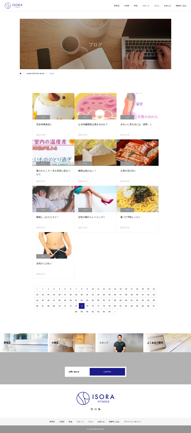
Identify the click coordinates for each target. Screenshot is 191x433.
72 (71, 306)
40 (137, 295)
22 (37, 295)
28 (71, 295)
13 (109, 289)
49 (65, 300)
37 (121, 295)
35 (109, 295)
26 (60, 295)
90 (87, 312)
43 (154, 295)
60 (126, 300)
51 (76, 300)
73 (76, 306)
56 (104, 300)
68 (48, 306)
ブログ (43, 117)
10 (93, 289)
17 (132, 289)
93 (104, 312)
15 (121, 289)
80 (115, 306)
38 (126, 295)
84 (137, 306)
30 (82, 295)
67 (43, 306)
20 (148, 289)
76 (93, 306)
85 (143, 306)
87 (154, 306)
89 (82, 312)
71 (65, 306)
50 (71, 300)
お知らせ (167, 6)
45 (43, 300)
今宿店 (126, 6)
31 (87, 295)
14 (115, 289)
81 (121, 306)
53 (87, 300)
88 (76, 312)
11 (98, 289)
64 (148, 300)
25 (54, 295)
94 (109, 312)
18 (137, 289)
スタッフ (145, 6)
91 (93, 312)
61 (132, 300)
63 (143, 300)
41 (143, 295)
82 (126, 306)
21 (154, 289)
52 (82, 300)
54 (93, 300)
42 (148, 295)
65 (154, 300)
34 (104, 295)
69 (54, 306)
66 (37, 306)
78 (104, 306)
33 (98, 295)
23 (43, 295)
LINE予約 (107, 372)
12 (104, 289)
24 (48, 295)
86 (148, 306)
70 (60, 306)
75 (87, 306)
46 (48, 300)
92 (98, 312)
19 (143, 289)
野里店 (116, 6)
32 (93, 295)
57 (109, 300)
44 (37, 300)
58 (115, 300)
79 (109, 306)
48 (60, 300)
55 (98, 300)
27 (65, 295)
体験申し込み (181, 6)
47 (54, 300)
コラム (156, 6)
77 (98, 306)
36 (115, 295)
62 (137, 300)
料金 (136, 6)
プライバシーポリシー (132, 422)
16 (126, 289)
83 (132, 306)
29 (76, 295)
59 (121, 300)
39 (132, 295)
